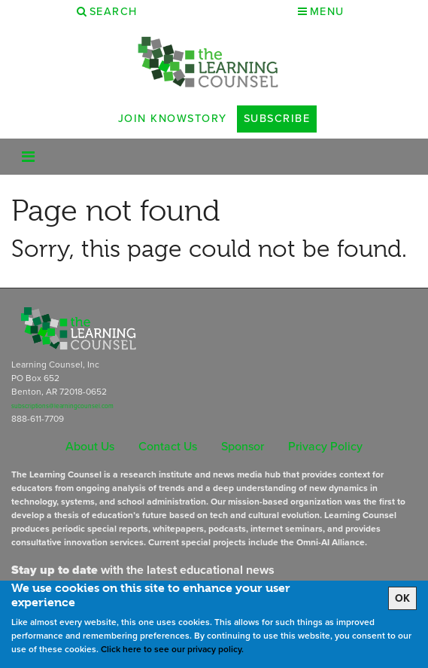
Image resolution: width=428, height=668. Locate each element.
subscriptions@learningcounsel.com (62, 405)
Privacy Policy (325, 446)
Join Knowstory (172, 118)
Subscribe (277, 118)
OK (402, 598)
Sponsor (242, 446)
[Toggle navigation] (28, 156)
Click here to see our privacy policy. (172, 649)
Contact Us (167, 446)
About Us (89, 446)
